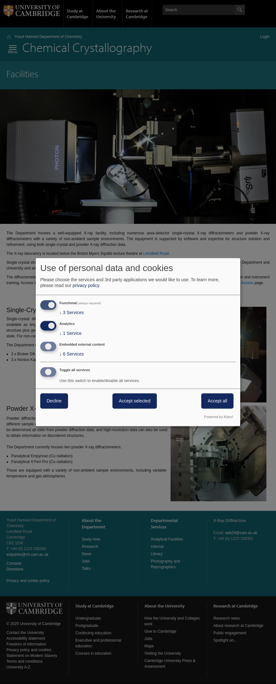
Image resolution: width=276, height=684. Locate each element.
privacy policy (86, 285)
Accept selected (134, 400)
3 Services (71, 313)
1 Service (70, 333)
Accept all (217, 400)
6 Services (71, 354)
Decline (54, 400)
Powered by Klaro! (218, 417)
